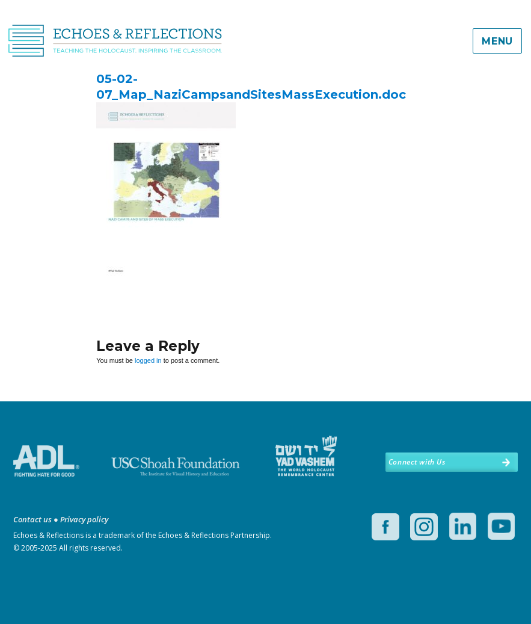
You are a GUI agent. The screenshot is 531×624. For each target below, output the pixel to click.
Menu (497, 41)
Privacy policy (84, 519)
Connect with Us (416, 462)
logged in (148, 360)
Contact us (32, 519)
